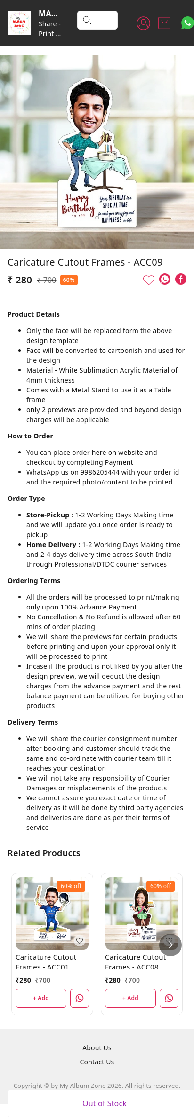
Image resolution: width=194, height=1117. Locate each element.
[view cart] (164, 23)
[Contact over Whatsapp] (187, 22)
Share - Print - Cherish (51, 33)
